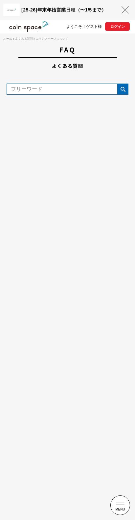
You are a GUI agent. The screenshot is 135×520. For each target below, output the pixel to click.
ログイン (117, 27)
